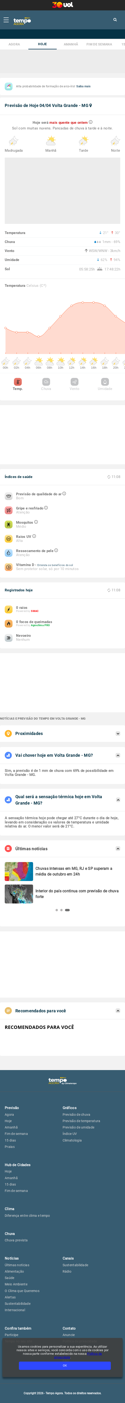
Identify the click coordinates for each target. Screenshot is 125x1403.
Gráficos (70, 1108)
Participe (11, 1335)
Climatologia (72, 1140)
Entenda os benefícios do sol (55, 565)
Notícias (12, 1258)
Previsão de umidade (79, 1127)
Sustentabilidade (17, 1304)
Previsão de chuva (77, 1114)
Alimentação (14, 1271)
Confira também (18, 1328)
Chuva (46, 384)
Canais (68, 1258)
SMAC (35, 611)
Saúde (9, 1278)
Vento (75, 384)
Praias (10, 1147)
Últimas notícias (17, 1265)
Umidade (105, 384)
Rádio (67, 1271)
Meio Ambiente (16, 1284)
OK (65, 1365)
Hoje (42, 44)
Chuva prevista (16, 1240)
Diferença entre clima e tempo (27, 1215)
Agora (14, 44)
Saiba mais (83, 86)
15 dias (10, 1140)
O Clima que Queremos (22, 1291)
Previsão (12, 1108)
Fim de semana (99, 44)
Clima (9, 1209)
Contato (69, 1328)
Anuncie (69, 1335)
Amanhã (71, 44)
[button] (57, 910)
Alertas (10, 1297)
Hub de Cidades (17, 1165)
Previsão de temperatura (81, 1121)
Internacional (15, 1310)
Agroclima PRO (40, 625)
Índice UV (70, 1134)
